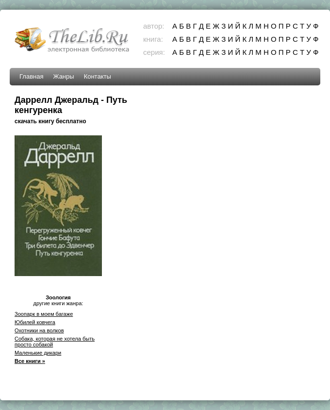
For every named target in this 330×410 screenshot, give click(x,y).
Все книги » (30, 361)
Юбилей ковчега (35, 322)
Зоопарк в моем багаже (44, 314)
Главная (31, 76)
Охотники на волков (39, 330)
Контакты (97, 76)
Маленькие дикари (38, 353)
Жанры (63, 76)
